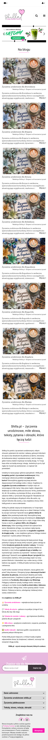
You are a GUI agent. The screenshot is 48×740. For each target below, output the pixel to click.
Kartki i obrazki (9, 630)
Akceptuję (38, 731)
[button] (24, 693)
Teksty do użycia (10, 609)
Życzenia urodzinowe (12, 602)
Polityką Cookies (9, 726)
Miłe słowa (8, 623)
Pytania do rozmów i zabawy (14, 616)
